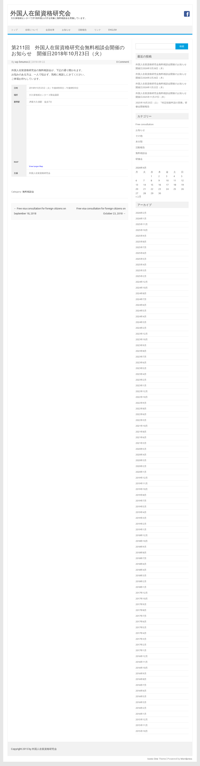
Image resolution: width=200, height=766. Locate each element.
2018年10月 (142, 541)
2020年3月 (141, 460)
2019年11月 (142, 483)
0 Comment (122, 61)
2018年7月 (141, 558)
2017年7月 (141, 616)
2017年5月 (141, 627)
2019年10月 (142, 489)
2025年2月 (141, 276)
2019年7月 (141, 500)
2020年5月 (141, 449)
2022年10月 (142, 397)
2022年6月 (141, 414)
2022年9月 (141, 403)
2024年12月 (142, 282)
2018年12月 (142, 535)
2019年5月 (141, 506)
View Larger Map (36, 166)
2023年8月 (141, 351)
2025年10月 (142, 230)
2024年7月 (141, 299)
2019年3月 (141, 518)
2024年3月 (141, 322)
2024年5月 (141, 310)
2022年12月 (142, 391)
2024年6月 (141, 305)
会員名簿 (50, 30)
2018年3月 (141, 575)
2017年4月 (141, 633)
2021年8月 (141, 431)
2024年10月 (142, 287)
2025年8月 (141, 241)
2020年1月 (141, 472)
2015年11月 (142, 725)
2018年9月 (141, 546)
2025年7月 (141, 247)
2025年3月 (141, 270)
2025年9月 (141, 235)
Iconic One (153, 758)
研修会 (139, 159)
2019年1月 (141, 529)
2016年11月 (142, 662)
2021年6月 (141, 437)
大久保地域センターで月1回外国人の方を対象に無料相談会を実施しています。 (49, 18)
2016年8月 (141, 679)
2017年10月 (142, 598)
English (112, 30)
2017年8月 (141, 610)
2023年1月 (141, 385)
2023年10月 (142, 339)
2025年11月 (142, 224)
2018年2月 (141, 581)
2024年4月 (141, 316)
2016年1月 (141, 713)
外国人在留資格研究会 (40, 13)
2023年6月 (141, 362)
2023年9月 (141, 345)
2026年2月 (141, 213)
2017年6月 (141, 621)
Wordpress (186, 758)
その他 (139, 136)
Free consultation (145, 124)
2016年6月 (141, 690)
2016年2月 (141, 708)
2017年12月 (142, 592)
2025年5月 (141, 259)
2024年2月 (141, 328)
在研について (31, 30)
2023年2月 (141, 379)
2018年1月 (141, 587)
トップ (14, 30)
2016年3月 (141, 702)
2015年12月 (142, 719)
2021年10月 (142, 426)
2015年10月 (142, 731)
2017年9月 (141, 604)
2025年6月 (141, 253)
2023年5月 (141, 368)
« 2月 (138, 196)
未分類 (139, 141)
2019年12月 (142, 477)
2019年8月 (141, 495)
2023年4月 (141, 374)
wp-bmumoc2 (22, 61)
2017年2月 (141, 644)
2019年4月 (141, 512)
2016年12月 (142, 656)
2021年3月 (141, 443)
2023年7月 (141, 356)
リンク (97, 30)
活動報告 (82, 30)
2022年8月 (141, 408)
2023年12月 (142, 333)
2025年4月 (141, 264)
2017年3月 (141, 639)
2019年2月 (141, 523)
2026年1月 (141, 218)
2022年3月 (141, 420)
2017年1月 (141, 650)
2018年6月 (141, 564)
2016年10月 (142, 667)
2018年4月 (141, 570)
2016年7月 (141, 685)
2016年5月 (141, 696)
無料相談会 (28, 191)
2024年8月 (141, 293)
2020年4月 (141, 454)
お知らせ (66, 30)
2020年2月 (141, 466)
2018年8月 (141, 552)
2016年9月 (141, 673)
